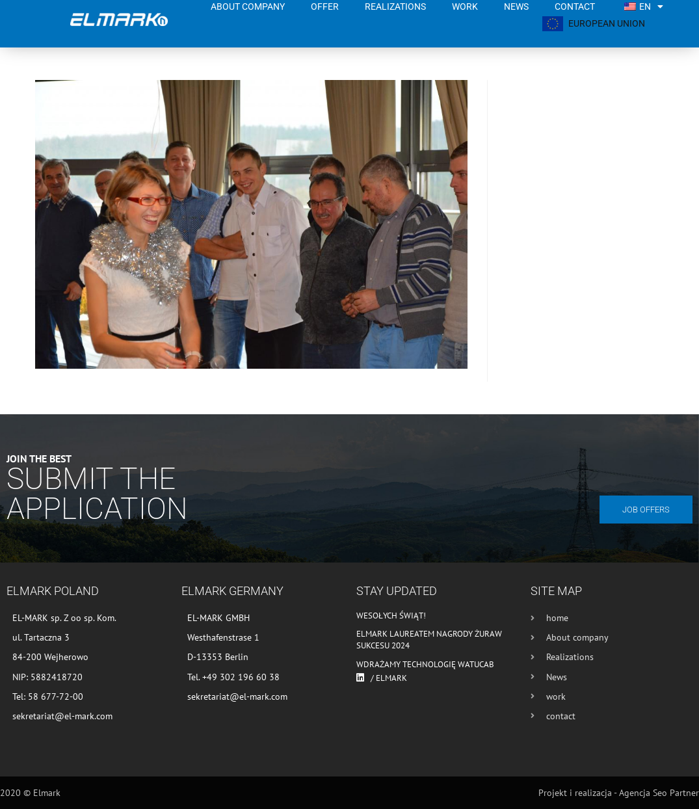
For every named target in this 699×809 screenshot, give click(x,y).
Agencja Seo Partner (659, 793)
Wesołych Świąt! (391, 615)
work (465, 6)
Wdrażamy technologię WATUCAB (425, 664)
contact (575, 6)
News (516, 6)
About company (248, 6)
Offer (325, 6)
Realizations (395, 6)
